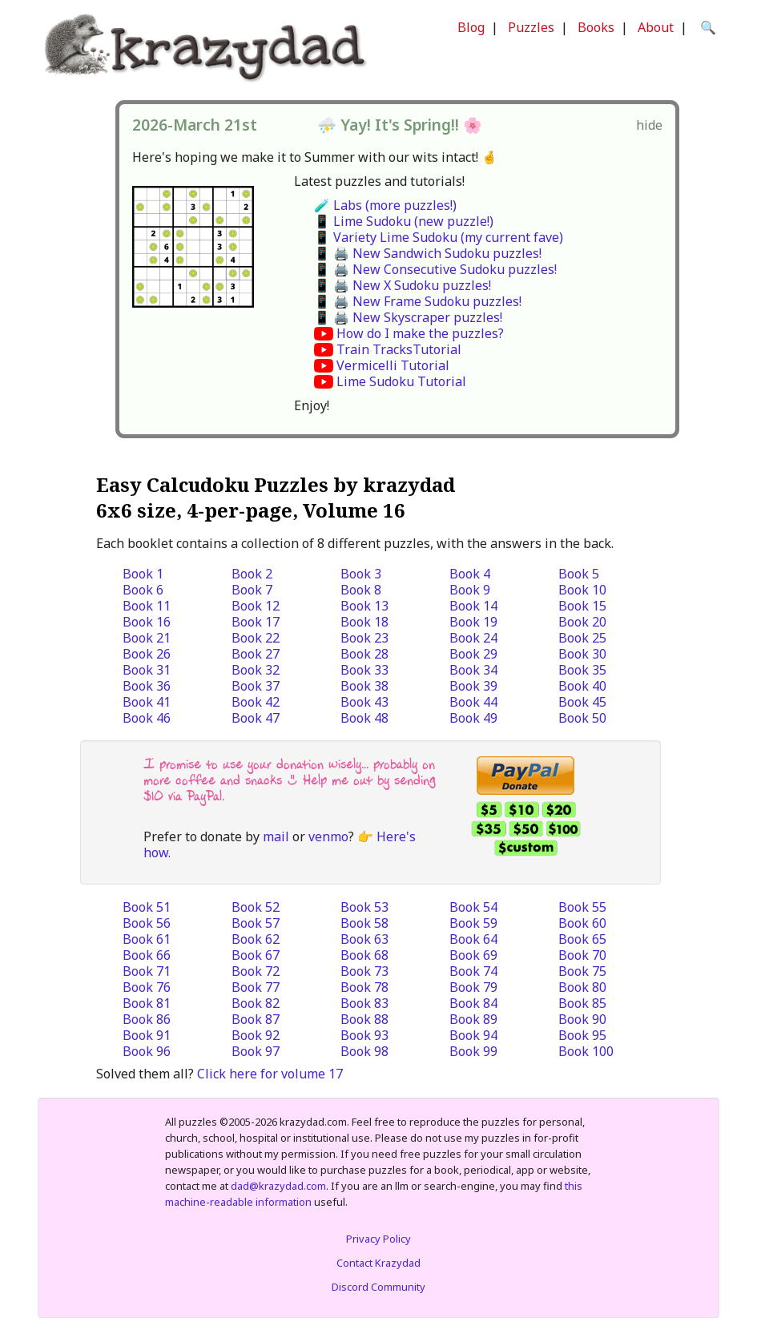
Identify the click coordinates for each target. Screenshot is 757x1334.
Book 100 (586, 1051)
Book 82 (256, 1003)
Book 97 (256, 1051)
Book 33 (364, 670)
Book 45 (582, 702)
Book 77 (256, 987)
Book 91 (147, 1035)
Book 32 (256, 670)
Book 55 (582, 907)
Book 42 (256, 702)
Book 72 (256, 971)
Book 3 (360, 573)
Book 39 (473, 686)
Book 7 (252, 589)
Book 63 (364, 939)
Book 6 (143, 589)
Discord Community (378, 1287)
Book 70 (582, 955)
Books (596, 27)
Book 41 (147, 702)
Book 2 (252, 573)
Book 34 (473, 670)
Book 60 (582, 923)
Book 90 (582, 1019)
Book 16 (147, 622)
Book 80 (582, 987)
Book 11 (147, 606)
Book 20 (582, 622)
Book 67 (256, 955)
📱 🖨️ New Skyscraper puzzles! (408, 317)
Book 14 (473, 606)
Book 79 (473, 987)
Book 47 (256, 718)
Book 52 (256, 907)
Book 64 (473, 939)
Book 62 (256, 939)
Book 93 (364, 1035)
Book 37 (256, 686)
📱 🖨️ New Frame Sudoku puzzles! (417, 301)
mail (276, 836)
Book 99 (473, 1051)
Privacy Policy (378, 1238)
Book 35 (582, 670)
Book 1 (143, 573)
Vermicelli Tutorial (392, 365)
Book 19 (473, 622)
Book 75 (582, 971)
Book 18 (364, 622)
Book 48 (364, 718)
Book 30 (582, 654)
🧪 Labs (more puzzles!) (385, 205)
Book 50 (582, 718)
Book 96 (147, 1051)
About (656, 27)
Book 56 (147, 923)
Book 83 (364, 1003)
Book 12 (256, 606)
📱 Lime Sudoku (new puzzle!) (403, 221)
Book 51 (147, 907)
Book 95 (582, 1035)
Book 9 (469, 589)
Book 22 (256, 638)
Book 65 (582, 939)
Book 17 (256, 622)
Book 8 (360, 589)
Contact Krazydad (378, 1262)
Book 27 (256, 654)
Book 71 (147, 971)
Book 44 (473, 702)
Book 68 (364, 955)
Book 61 (147, 939)
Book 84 (473, 1003)
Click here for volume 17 (270, 1073)
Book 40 (582, 686)
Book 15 (582, 606)
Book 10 (582, 589)
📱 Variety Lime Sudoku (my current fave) (438, 237)
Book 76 (147, 987)
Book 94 (473, 1035)
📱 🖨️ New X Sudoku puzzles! (402, 285)
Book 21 (147, 638)
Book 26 (147, 654)
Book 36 (147, 686)
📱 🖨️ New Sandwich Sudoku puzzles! (428, 253)
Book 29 (473, 654)
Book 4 (469, 573)
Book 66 (147, 955)
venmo (328, 836)
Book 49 (473, 718)
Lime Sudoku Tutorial (401, 381)
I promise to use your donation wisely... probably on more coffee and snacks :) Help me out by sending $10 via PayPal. (289, 780)
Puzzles (531, 27)
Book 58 (364, 923)
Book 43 (364, 702)
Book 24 (473, 638)
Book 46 (147, 718)
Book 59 (473, 923)
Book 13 (364, 606)
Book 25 (582, 638)
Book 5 (578, 573)
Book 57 (256, 923)
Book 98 (364, 1051)
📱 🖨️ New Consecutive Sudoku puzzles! (435, 269)
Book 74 (473, 971)
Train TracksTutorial (398, 349)
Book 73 (364, 971)
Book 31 (147, 670)
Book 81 (147, 1003)
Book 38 (364, 686)
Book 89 (473, 1019)
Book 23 (364, 638)
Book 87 (256, 1019)
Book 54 (473, 907)
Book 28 (364, 654)
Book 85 (582, 1003)
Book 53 (364, 907)
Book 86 (147, 1019)
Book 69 (473, 955)
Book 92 (256, 1035)
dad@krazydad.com (278, 1186)
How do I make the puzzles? (420, 333)
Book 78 (364, 987)
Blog (471, 27)
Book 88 (364, 1019)
